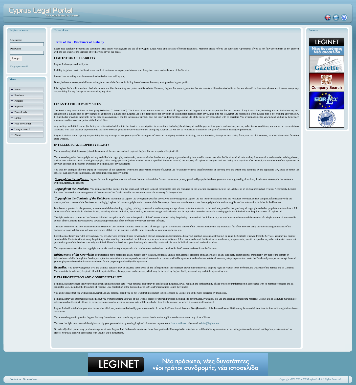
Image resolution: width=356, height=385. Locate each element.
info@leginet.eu (210, 323)
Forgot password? (19, 66)
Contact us (15, 379)
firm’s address (178, 323)
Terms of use (30, 379)
